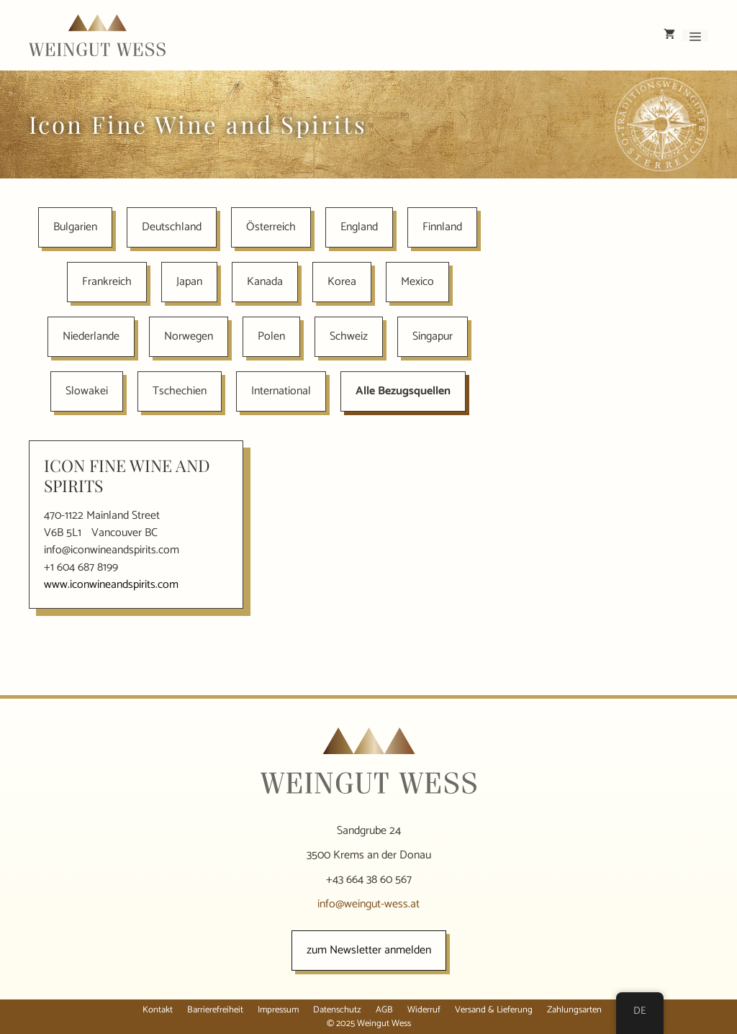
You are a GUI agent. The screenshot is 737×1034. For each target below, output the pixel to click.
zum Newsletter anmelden (369, 950)
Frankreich (107, 281)
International (281, 391)
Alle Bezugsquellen (403, 391)
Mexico (417, 281)
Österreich (271, 227)
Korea (341, 281)
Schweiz (349, 336)
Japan (189, 281)
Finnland (442, 227)
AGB (384, 1010)
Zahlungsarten (574, 1010)
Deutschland (172, 227)
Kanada (265, 281)
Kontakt (158, 1010)
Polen (271, 336)
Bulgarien (75, 227)
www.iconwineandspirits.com (111, 584)
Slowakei (86, 391)
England (359, 227)
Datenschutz (337, 1010)
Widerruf (423, 1010)
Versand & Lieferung (494, 1010)
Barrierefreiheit (215, 1010)
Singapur (432, 336)
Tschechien (180, 391)
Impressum (278, 1010)
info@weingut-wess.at (368, 904)
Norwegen (188, 336)
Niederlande (91, 336)
